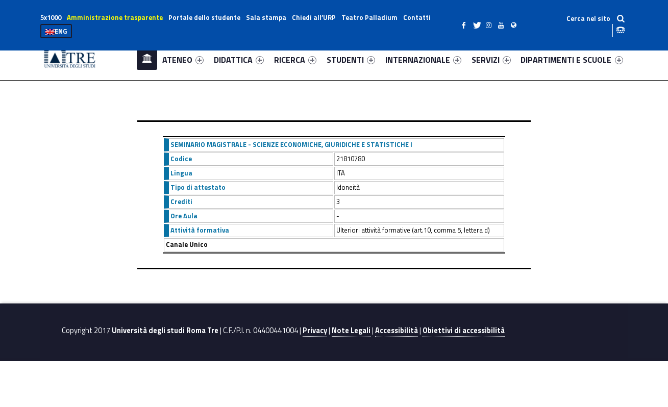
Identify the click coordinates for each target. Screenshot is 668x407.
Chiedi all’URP (314, 17)
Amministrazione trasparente (115, 17)
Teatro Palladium (369, 17)
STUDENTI (351, 60)
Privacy (315, 330)
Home (147, 59)
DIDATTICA (239, 60)
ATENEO (183, 60)
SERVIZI (491, 60)
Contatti (417, 17)
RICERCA (295, 60)
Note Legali (351, 330)
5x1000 (50, 17)
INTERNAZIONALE (423, 60)
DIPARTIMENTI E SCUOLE (572, 60)
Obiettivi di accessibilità (464, 330)
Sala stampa (266, 17)
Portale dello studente (204, 17)
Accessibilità (396, 330)
